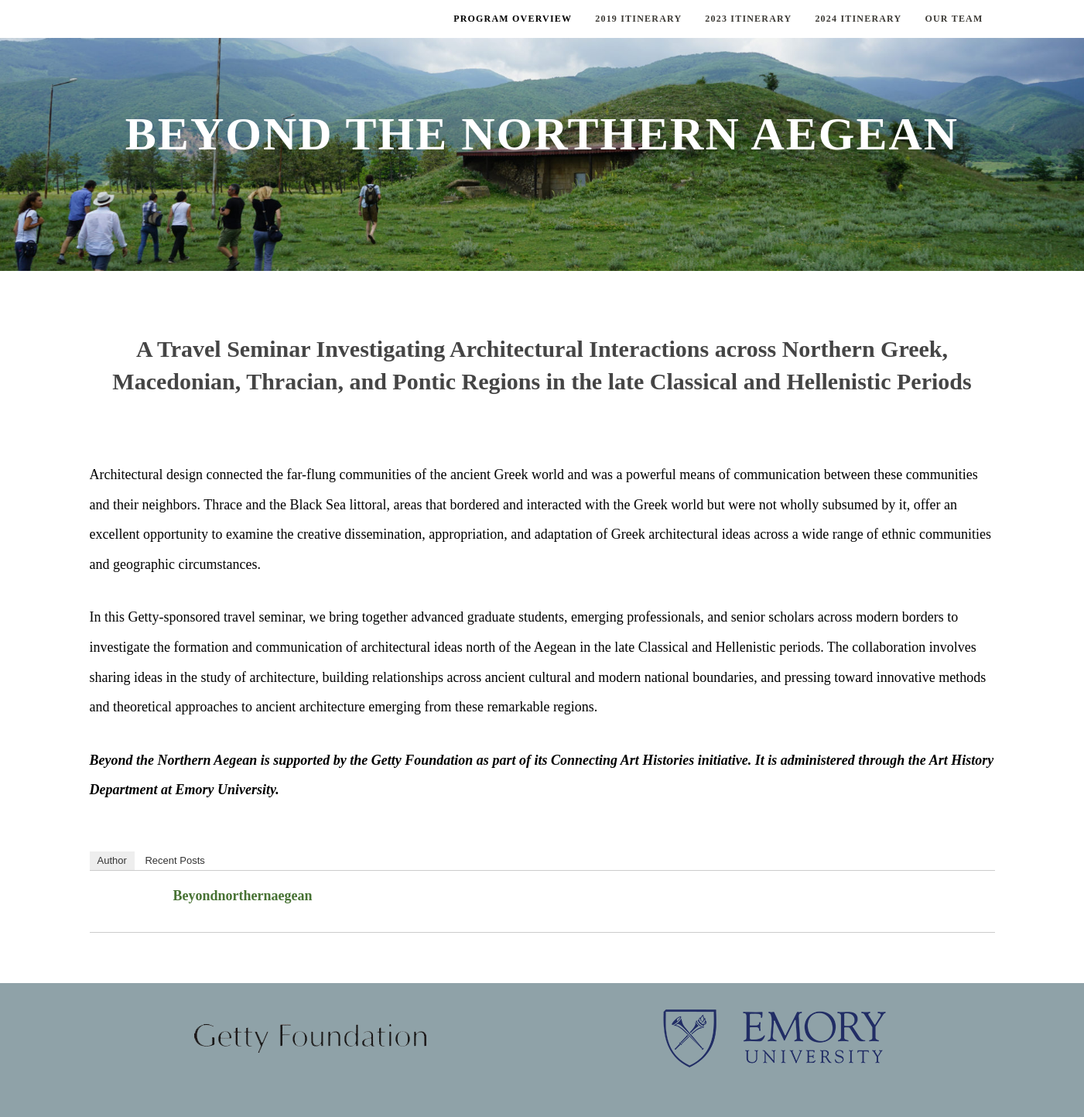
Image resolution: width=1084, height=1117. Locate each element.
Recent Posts (174, 860)
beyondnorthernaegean (243, 895)
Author (112, 860)
